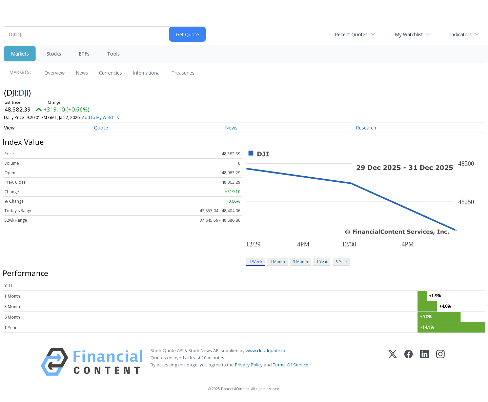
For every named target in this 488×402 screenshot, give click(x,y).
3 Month (300, 261)
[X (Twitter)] (393, 362)
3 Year (341, 261)
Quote (101, 127)
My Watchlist (409, 34)
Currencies (110, 72)
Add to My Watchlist (101, 117)
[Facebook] (408, 362)
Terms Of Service (290, 365)
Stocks (53, 54)
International (147, 72)
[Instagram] (440, 362)
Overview (54, 72)
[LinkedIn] (424, 362)
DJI (23, 92)
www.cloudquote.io (265, 350)
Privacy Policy (249, 365)
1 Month (277, 261)
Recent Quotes (351, 34)
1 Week (255, 261)
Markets (20, 54)
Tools (113, 54)
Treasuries (183, 72)
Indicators (461, 34)
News (82, 72)
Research (366, 127)
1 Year (322, 261)
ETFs (84, 54)
